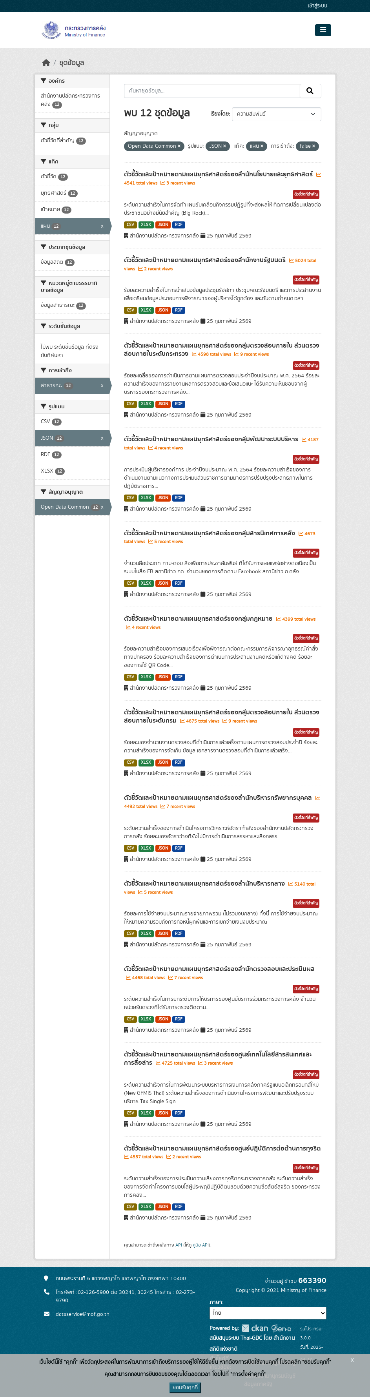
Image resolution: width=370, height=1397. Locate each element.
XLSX (146, 225)
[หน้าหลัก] (46, 63)
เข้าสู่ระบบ (317, 6)
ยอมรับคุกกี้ (185, 1388)
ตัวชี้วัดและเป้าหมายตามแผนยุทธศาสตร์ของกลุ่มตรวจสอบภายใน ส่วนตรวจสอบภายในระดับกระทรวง (221, 350)
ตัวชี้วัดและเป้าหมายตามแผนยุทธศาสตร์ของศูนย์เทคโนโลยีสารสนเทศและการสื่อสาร (218, 1058)
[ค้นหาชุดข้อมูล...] (212, 91)
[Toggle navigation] (323, 30)
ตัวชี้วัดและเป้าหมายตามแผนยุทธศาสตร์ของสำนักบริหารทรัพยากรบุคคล (218, 798)
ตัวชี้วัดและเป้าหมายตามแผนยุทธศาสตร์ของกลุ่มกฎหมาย (199, 619)
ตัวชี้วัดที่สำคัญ (306, 194)
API (178, 1244)
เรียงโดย (219, 114)
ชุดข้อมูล (71, 63)
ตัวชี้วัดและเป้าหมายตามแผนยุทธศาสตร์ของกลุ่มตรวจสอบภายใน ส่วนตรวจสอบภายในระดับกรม (221, 716)
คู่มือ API (201, 1244)
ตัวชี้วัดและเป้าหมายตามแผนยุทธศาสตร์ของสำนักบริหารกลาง (205, 884)
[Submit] (310, 91)
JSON (163, 225)
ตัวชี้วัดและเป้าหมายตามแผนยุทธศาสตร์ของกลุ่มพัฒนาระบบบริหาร (212, 439)
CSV (130, 225)
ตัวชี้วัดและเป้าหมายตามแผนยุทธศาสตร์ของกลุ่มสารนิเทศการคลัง (210, 533)
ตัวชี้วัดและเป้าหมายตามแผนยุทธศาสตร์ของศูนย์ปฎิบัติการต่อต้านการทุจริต (222, 1148)
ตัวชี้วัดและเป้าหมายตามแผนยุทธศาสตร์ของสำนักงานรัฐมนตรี (205, 260)
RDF (178, 225)
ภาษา (216, 1302)
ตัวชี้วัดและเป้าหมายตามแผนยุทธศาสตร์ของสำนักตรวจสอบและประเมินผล (219, 969)
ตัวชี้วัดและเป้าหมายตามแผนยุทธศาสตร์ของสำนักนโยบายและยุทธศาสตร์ (219, 174)
